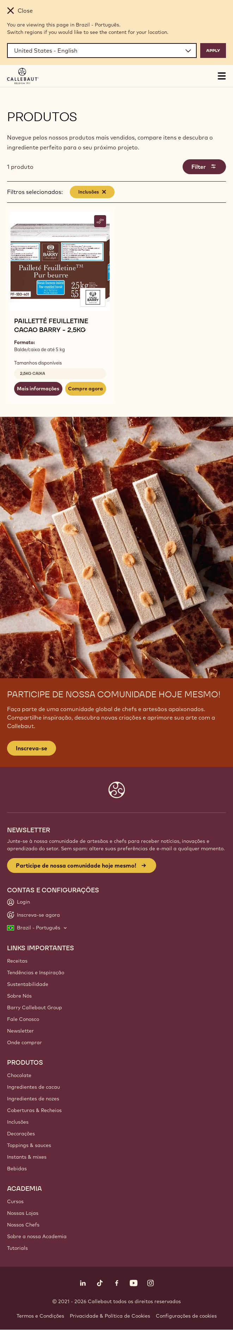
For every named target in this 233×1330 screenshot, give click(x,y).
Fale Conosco (23, 1019)
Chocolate (19, 1075)
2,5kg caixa (32, 373)
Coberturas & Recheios (34, 1110)
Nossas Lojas (22, 1213)
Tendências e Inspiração (35, 972)
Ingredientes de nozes (33, 1098)
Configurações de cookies (186, 1316)
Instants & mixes (27, 1157)
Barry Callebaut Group (34, 1007)
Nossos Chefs (23, 1225)
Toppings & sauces (29, 1145)
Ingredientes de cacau (33, 1087)
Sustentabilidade (27, 984)
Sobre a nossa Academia (37, 1236)
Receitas (17, 961)
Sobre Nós (19, 996)
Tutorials (17, 1248)
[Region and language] (102, 50)
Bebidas (17, 1168)
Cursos (15, 1201)
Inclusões (18, 1122)
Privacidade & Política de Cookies (110, 1316)
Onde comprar (24, 1042)
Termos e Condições (40, 1316)
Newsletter (20, 1031)
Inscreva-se (31, 748)
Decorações (21, 1133)
